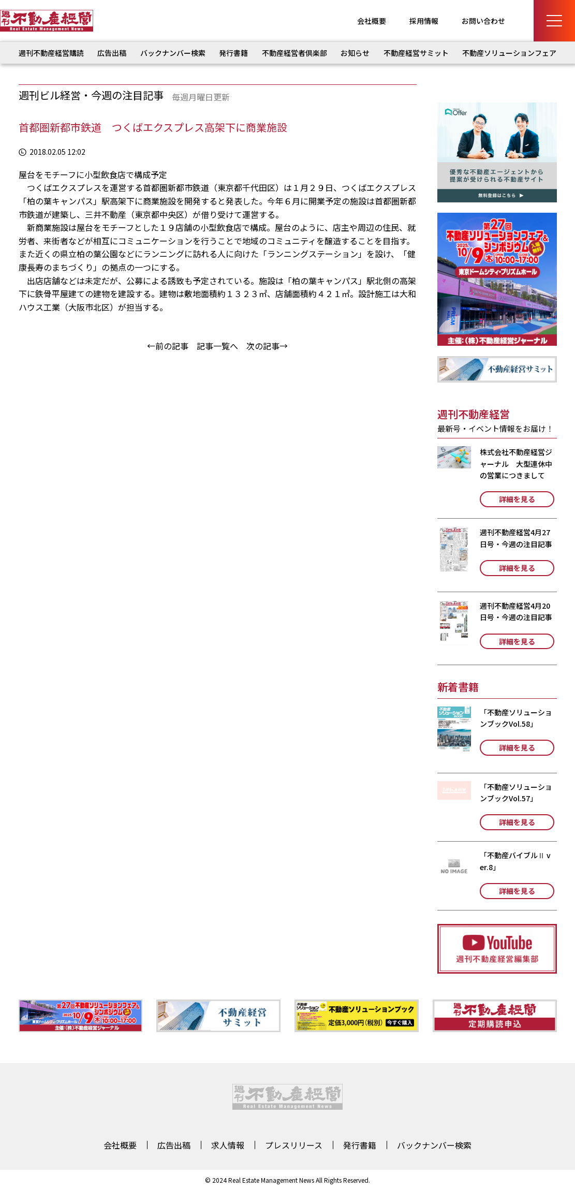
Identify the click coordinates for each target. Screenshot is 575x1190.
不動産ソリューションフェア (509, 53)
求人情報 (227, 1145)
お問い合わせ (483, 21)
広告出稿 (111, 53)
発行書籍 (233, 53)
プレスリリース (293, 1145)
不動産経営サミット (416, 53)
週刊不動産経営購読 (51, 53)
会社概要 (371, 21)
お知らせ (355, 53)
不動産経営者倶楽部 (294, 53)
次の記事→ (267, 346)
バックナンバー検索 (172, 53)
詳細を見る (517, 499)
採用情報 (423, 21)
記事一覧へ (217, 346)
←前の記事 (167, 346)
